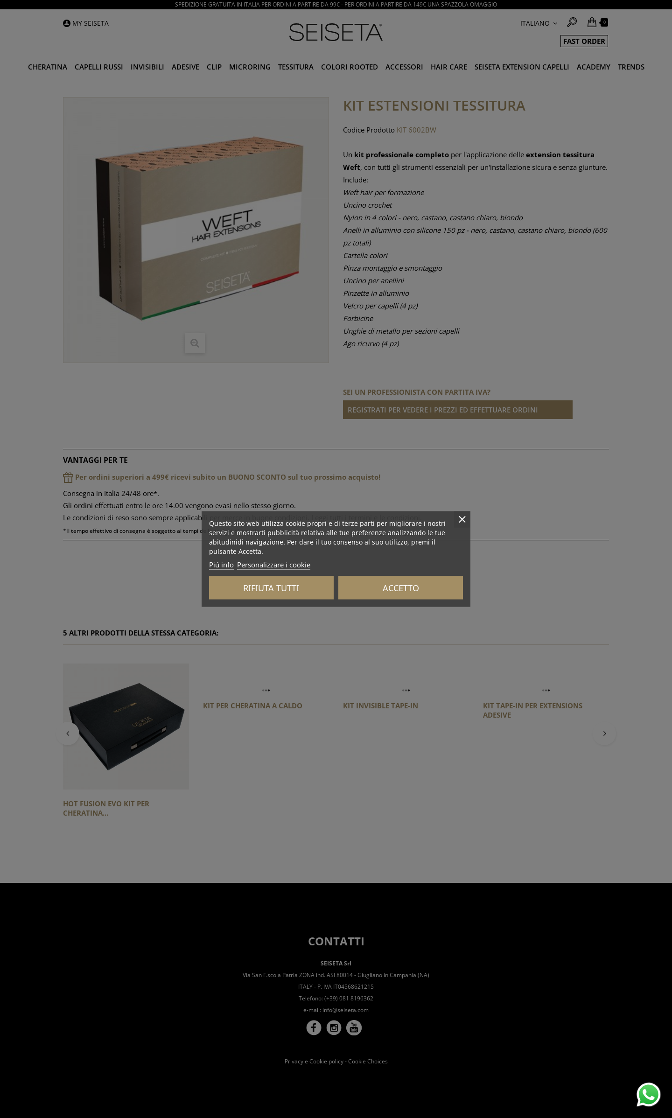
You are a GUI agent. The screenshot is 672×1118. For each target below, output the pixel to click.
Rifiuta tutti (271, 588)
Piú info (221, 564)
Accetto (401, 588)
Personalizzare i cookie (273, 564)
